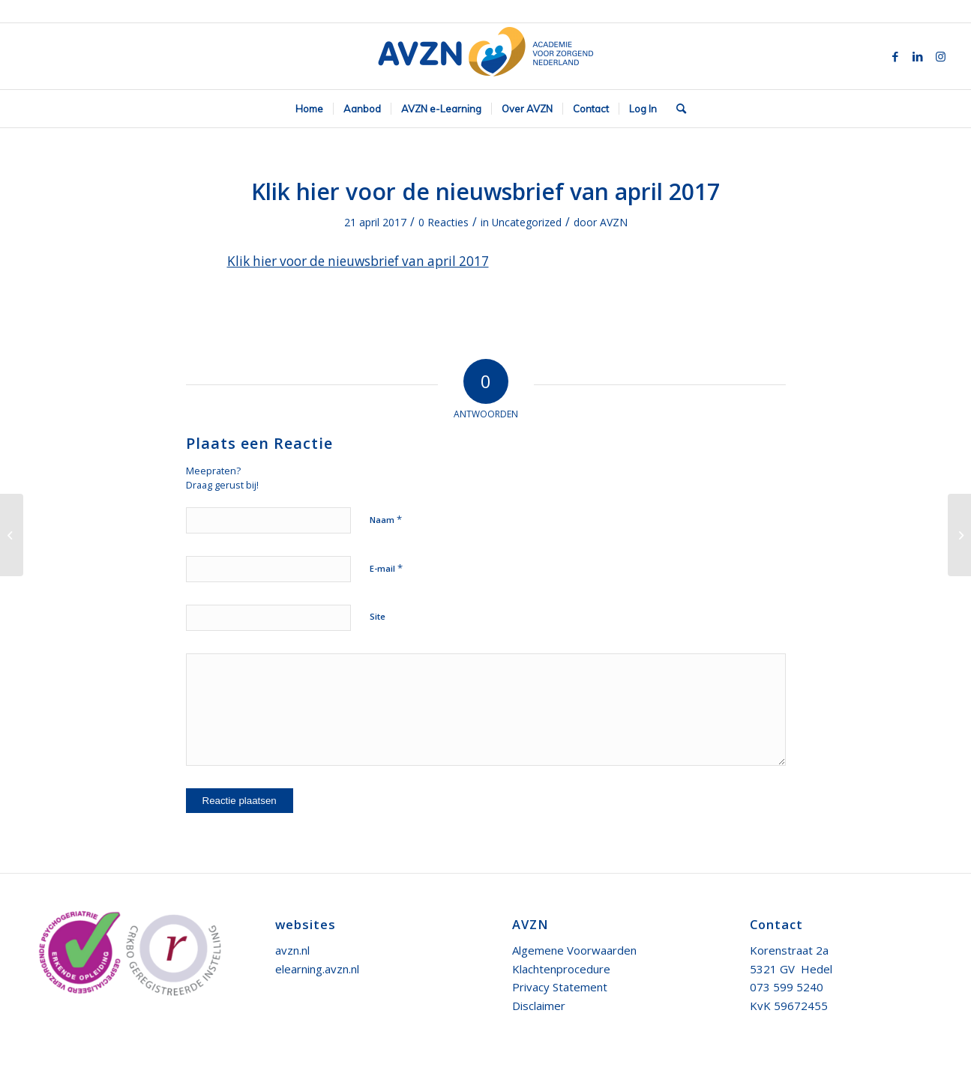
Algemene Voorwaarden (574, 950)
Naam (386, 519)
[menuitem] (309, 108)
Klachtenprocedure (561, 968)
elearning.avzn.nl (317, 968)
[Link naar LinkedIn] (918, 56)
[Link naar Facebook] (895, 56)
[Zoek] (676, 108)
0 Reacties (443, 222)
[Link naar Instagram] (940, 56)
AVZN (614, 222)
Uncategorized (527, 222)
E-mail (386, 568)
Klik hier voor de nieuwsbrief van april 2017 (485, 191)
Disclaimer (538, 1005)
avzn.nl (292, 950)
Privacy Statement (559, 986)
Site (377, 616)
